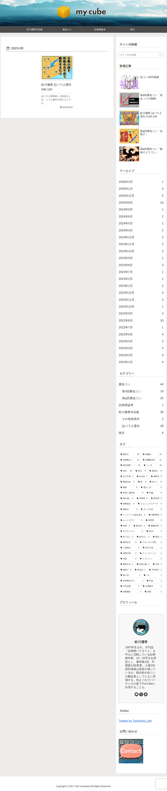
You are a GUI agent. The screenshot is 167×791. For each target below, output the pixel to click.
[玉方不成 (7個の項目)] (127, 476)
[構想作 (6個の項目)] (156, 476)
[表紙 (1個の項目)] (153, 591)
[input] (141, 55)
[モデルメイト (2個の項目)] (131, 531)
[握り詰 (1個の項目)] (130, 575)
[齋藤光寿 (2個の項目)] (155, 525)
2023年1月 (141, 285)
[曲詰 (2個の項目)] (157, 536)
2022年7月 (141, 327)
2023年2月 (141, 278)
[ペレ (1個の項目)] (152, 575)
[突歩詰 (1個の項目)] (140, 569)
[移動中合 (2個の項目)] (127, 564)
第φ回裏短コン (142, 398)
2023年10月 (141, 251)
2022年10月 (141, 306)
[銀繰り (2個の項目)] (126, 569)
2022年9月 (141, 313)
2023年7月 (141, 272)
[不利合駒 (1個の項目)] (130, 586)
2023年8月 (141, 265)
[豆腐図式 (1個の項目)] (152, 586)
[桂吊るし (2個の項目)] (143, 536)
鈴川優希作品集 (141, 412)
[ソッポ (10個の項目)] (152, 465)
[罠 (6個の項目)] (142, 481)
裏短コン (141, 384)
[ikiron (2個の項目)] (154, 531)
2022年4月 (141, 348)
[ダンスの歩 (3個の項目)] (151, 509)
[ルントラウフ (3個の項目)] (131, 520)
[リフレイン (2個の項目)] (150, 558)
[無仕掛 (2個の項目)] (139, 525)
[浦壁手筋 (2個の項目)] (128, 553)
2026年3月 (141, 181)
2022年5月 (141, 341)
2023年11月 (141, 244)
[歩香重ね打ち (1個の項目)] (132, 580)
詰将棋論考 (141, 405)
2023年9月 (141, 258)
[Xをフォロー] (141, 694)
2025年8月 (141, 202)
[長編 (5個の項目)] (154, 492)
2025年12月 (141, 195)
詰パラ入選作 (142, 426)
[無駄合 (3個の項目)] (129, 509)
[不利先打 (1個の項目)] (155, 569)
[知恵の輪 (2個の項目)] (143, 564)
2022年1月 (141, 362)
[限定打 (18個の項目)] (130, 454)
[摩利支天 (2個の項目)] (128, 542)
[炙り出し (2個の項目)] (127, 536)
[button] (160, 55)
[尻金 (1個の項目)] (154, 580)
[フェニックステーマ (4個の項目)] (150, 503)
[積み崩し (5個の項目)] (127, 498)
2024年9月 (141, 209)
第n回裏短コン (142, 391)
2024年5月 (141, 223)
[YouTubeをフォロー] (146, 694)
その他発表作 (142, 419)
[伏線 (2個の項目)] (128, 558)
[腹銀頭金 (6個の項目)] (127, 481)
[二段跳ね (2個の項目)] (130, 547)
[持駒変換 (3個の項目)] (155, 515)
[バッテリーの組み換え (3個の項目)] (133, 515)
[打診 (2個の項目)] (157, 564)
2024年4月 (141, 230)
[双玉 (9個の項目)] (140, 471)
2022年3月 (141, 355)
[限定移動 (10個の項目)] (130, 465)
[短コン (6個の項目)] (155, 481)
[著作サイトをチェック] (136, 694)
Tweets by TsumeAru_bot (135, 720)
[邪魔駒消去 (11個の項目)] (152, 460)
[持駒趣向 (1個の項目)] (131, 591)
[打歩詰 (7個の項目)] (142, 476)
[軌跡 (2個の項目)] (125, 525)
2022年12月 (141, 292)
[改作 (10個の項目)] (126, 471)
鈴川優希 (141, 642)
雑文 (141, 432)
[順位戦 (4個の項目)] (156, 498)
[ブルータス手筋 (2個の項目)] (150, 542)
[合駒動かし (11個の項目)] (130, 460)
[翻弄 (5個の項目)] (129, 487)
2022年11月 (141, 299)
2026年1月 (141, 188)
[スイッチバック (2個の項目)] (150, 553)
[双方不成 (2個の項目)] (152, 547)
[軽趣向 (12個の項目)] (152, 454)
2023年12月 (141, 237)
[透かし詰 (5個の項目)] (151, 487)
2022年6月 (141, 334)
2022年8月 (141, 320)
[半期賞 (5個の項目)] (142, 498)
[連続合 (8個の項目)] (155, 471)
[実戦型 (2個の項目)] (153, 520)
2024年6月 (141, 216)
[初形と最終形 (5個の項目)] (132, 492)
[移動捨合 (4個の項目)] (127, 503)
